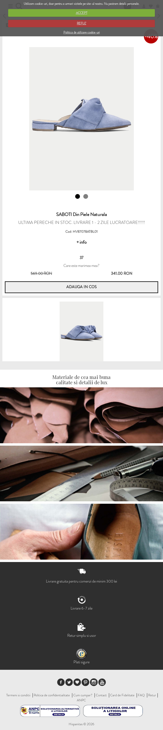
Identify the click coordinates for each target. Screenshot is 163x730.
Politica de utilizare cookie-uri (81, 32)
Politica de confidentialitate (52, 695)
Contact (101, 695)
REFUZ (81, 23)
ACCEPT (81, 13)
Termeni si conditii (18, 695)
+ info (81, 242)
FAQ (141, 695)
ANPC (81, 700)
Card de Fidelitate (122, 695)
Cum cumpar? (82, 695)
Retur (152, 695)
